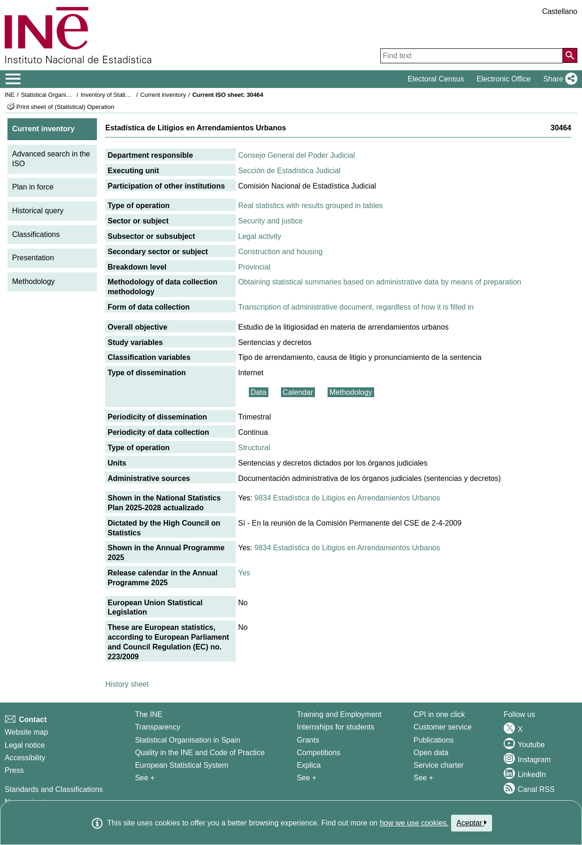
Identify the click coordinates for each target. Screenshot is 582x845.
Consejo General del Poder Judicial (296, 155)
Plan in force (33, 187)
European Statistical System (181, 765)
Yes (244, 573)
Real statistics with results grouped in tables (310, 206)
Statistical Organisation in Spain (63, 94)
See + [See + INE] (145, 778)
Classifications (36, 234)
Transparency (157, 727)
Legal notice (25, 745)
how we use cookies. (414, 823)
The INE (149, 714)
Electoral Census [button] (436, 79)
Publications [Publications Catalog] (434, 740)
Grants (308, 740)
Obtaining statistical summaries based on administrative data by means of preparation (379, 282)
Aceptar (472, 822)
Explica (309, 765)
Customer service (443, 727)
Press (14, 770)
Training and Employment (339, 714)
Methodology (33, 281)
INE (9, 94)
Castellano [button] (559, 11)
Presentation (33, 258)
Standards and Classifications (54, 789)
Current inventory (163, 94)
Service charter (439, 765)
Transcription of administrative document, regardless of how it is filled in (355, 307)
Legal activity (259, 236)
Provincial (254, 267)
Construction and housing (280, 252)
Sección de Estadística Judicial (289, 171)
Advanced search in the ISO (51, 159)
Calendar (298, 392)
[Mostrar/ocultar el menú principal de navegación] (13, 79)
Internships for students (335, 727)
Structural (254, 448)
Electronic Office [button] (504, 79)
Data (259, 392)
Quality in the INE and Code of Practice (200, 753)
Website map (26, 732)
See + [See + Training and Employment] (306, 778)
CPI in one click (439, 714)
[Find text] (471, 55)
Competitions (318, 753)
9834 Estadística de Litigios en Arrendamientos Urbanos (347, 498)
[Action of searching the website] (569, 55)
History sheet (127, 684)
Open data (431, 753)
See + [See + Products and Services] (423, 778)
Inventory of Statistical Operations (125, 94)
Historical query (37, 211)
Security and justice (270, 221)
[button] (558, 79)
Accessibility (25, 758)
